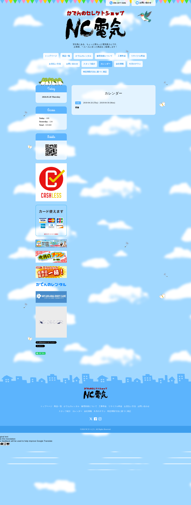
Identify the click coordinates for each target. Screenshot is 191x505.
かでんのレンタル (83, 56)
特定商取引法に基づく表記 (95, 72)
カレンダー (106, 64)
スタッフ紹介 (89, 64)
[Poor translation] (6, 444)
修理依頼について (104, 56)
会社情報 (120, 64)
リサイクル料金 (138, 56)
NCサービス (90, 429)
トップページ (51, 56)
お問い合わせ (143, 2)
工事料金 (122, 56)
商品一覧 (66, 56)
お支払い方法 (55, 64)
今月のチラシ (135, 64)
